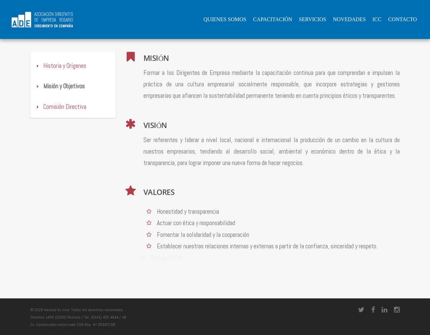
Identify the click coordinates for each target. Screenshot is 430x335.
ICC (377, 19)
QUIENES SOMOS (225, 19)
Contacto (402, 19)
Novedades (349, 19)
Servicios (312, 19)
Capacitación (272, 19)
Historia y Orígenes (60, 65)
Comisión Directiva (60, 106)
